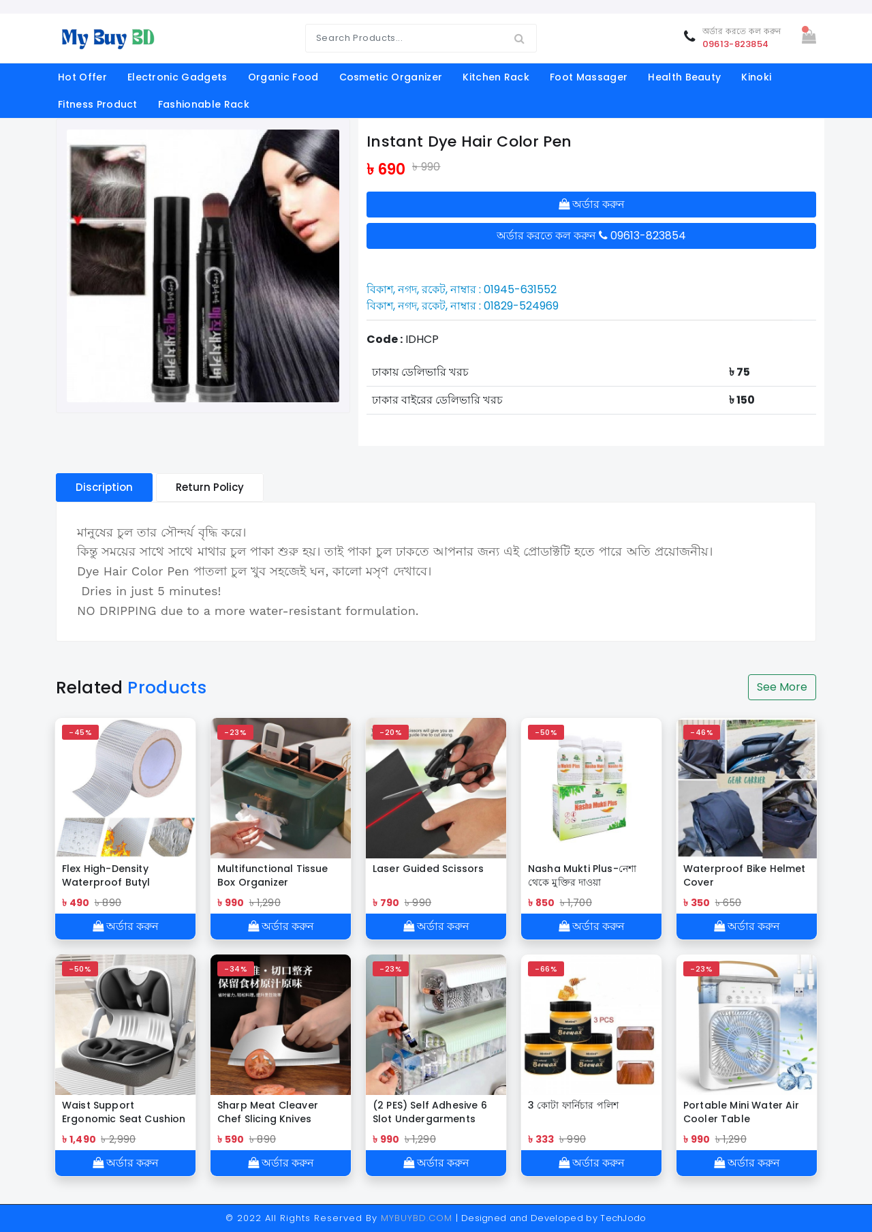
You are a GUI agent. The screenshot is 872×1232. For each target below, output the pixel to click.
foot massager (588, 77)
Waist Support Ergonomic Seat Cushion (124, 1112)
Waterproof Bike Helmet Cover (744, 875)
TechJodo (623, 1218)
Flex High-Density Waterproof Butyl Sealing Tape (106, 875)
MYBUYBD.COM (418, 1218)
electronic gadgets (177, 77)
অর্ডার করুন (592, 204)
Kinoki (756, 77)
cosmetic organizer (391, 77)
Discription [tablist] (104, 487)
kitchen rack (496, 77)
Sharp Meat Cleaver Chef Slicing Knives (267, 1112)
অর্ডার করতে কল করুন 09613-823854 (591, 235)
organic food (283, 77)
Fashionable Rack (203, 104)
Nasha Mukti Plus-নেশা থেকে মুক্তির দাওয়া (582, 875)
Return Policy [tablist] (210, 487)
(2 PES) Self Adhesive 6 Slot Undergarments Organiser (430, 1112)
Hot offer (82, 77)
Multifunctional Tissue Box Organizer (272, 875)
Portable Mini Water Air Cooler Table (741, 1112)
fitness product (98, 104)
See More (782, 687)
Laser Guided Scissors (428, 868)
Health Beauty (684, 77)
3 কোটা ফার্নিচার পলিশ (573, 1105)
